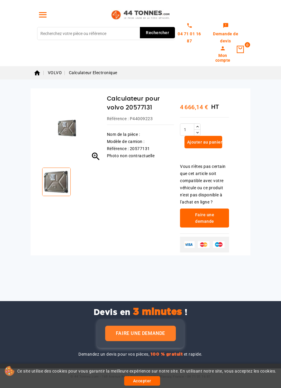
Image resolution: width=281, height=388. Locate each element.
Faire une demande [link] (204, 218)
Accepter (142, 381)
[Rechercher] (106, 33)
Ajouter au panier (204, 142)
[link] (225, 33)
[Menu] (42, 14)
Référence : (118, 118)
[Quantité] (187, 129)
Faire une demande (140, 333)
